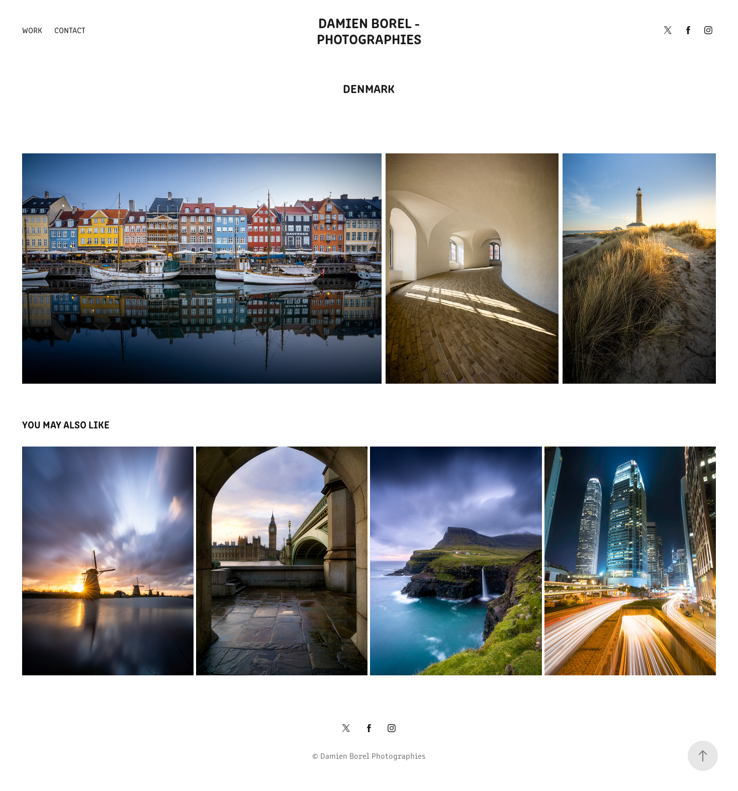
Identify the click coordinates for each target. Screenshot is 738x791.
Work (32, 30)
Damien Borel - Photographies (370, 30)
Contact (69, 30)
